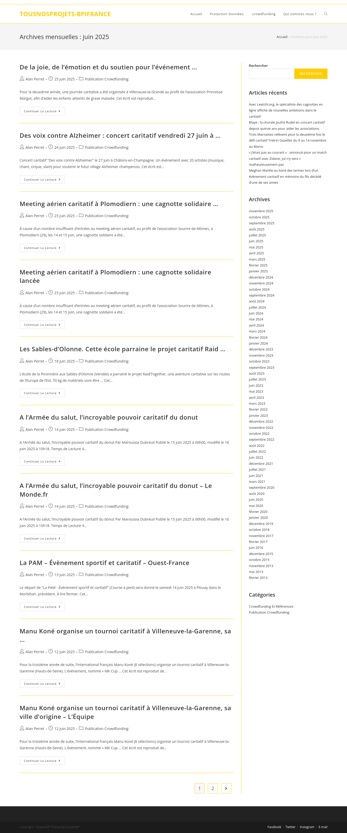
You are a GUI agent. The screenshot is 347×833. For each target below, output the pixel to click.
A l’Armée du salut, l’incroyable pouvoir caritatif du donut (109, 417)
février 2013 (258, 577)
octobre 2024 (259, 289)
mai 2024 (256, 319)
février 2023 (258, 409)
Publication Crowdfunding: (107, 79)
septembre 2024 (261, 295)
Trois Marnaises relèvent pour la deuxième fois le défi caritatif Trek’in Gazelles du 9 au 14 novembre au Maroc (287, 140)
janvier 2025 (258, 271)
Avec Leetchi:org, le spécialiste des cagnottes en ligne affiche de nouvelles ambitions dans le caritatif (286, 110)
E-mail (323, 827)
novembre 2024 (261, 283)
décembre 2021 (261, 463)
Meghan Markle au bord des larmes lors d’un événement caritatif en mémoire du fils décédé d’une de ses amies (285, 176)
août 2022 (257, 445)
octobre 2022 (259, 433)
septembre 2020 (261, 487)
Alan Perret (35, 79)
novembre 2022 (261, 427)
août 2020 (257, 493)
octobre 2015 (259, 559)
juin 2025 (256, 241)
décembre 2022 (261, 421)
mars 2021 (257, 481)
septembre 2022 (261, 439)
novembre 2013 (261, 565)
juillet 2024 (257, 307)
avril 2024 (256, 325)
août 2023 (257, 373)
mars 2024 (257, 331)
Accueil (281, 36)
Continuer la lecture (44, 112)
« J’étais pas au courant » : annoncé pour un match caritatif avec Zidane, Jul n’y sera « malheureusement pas (288, 158)
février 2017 (258, 541)
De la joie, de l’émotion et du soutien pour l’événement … (108, 67)
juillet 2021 (257, 469)
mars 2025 (257, 259)
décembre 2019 (261, 523)
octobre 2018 (259, 529)
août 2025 (257, 229)
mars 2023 (257, 403)
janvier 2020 (258, 517)
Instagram (307, 827)
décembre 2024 (261, 277)
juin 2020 (256, 499)
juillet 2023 (257, 379)
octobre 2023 (259, 361)
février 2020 (258, 511)
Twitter (290, 827)
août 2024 (257, 301)
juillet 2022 (257, 451)
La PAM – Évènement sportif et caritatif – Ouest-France (105, 562)
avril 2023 (256, 397)
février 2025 (258, 265)
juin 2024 (256, 313)
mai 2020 (256, 505)
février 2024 (258, 337)
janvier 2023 (258, 415)
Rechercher (258, 65)
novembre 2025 (261, 211)
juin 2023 (256, 385)
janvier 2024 (258, 343)
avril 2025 (256, 253)
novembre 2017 (261, 535)
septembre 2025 (261, 223)
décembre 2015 (261, 553)
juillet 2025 (257, 235)
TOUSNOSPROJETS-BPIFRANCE (65, 14)
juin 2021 (256, 475)
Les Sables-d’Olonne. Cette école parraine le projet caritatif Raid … (122, 349)
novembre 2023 (261, 355)
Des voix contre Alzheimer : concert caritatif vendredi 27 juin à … (120, 135)
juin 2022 (256, 457)
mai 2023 (256, 391)
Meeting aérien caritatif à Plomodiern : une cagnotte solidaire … (119, 203)
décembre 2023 (261, 349)
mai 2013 (256, 571)
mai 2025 (256, 247)
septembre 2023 (261, 367)
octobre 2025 (259, 217)
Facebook (274, 827)
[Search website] (325, 13)
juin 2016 (256, 547)
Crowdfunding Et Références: (271, 606)
